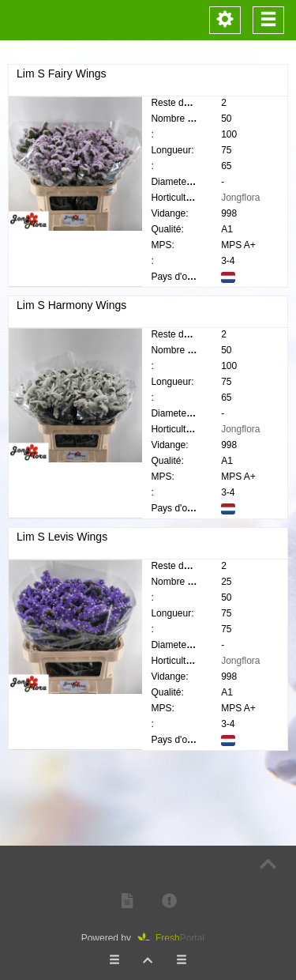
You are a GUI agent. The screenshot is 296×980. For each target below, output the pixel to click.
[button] (127, 901)
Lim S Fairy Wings (62, 73)
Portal (176, 938)
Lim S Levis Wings (62, 543)
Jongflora (240, 197)
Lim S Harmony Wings (71, 305)
